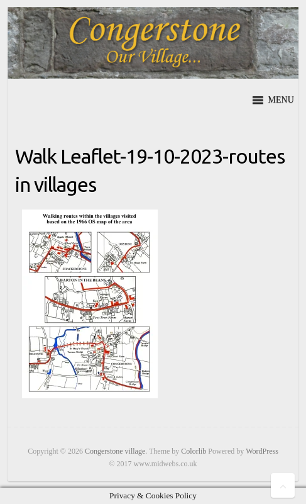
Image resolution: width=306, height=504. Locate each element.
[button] (281, 100)
